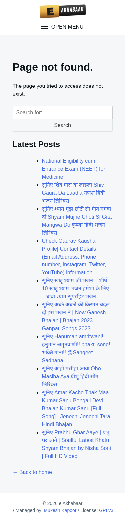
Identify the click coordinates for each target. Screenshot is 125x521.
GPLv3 (106, 510)
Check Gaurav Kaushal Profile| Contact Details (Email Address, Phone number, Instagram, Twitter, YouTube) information (74, 256)
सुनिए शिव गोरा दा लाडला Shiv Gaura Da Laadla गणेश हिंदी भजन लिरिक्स (73, 193)
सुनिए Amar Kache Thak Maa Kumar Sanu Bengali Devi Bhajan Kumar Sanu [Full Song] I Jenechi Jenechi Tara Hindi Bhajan (76, 408)
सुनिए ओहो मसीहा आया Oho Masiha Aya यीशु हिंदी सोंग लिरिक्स (71, 376)
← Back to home (32, 472)
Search (62, 125)
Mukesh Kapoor (60, 510)
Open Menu (66, 27)
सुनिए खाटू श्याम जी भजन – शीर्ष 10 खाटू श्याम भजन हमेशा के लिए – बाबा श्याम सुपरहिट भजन (75, 288)
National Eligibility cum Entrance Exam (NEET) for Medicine (73, 169)
